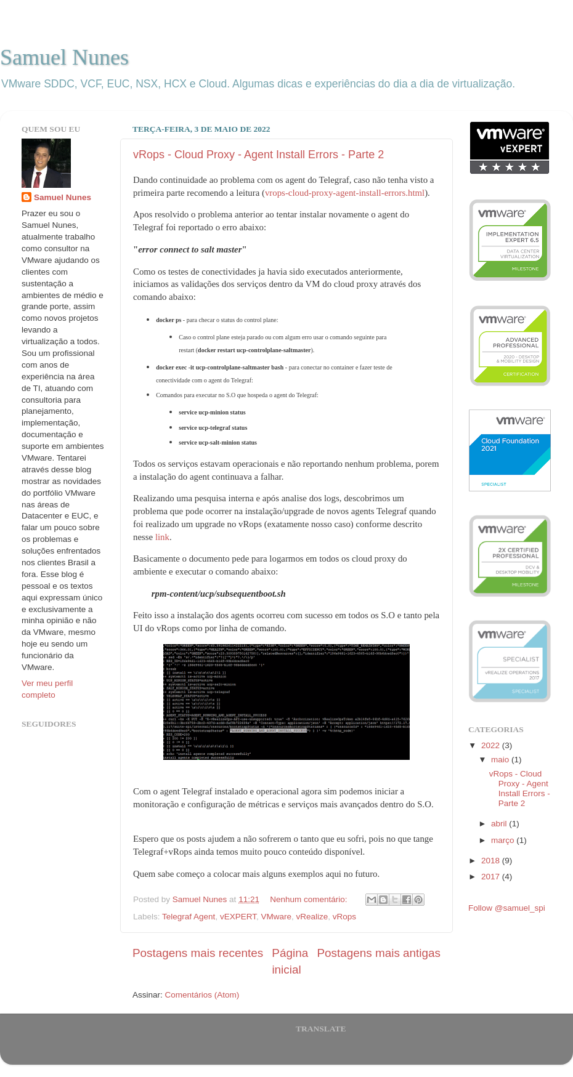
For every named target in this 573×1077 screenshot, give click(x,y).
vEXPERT (238, 916)
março (503, 840)
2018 (491, 860)
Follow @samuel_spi (506, 908)
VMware (276, 916)
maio (501, 759)
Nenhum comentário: (309, 899)
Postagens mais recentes (197, 952)
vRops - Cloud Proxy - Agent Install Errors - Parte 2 (258, 154)
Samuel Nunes (64, 57)
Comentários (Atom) (202, 994)
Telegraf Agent (188, 916)
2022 (491, 745)
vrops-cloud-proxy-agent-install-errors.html (345, 193)
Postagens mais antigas (379, 952)
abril (500, 823)
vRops (344, 916)
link (162, 537)
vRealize (312, 916)
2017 (491, 876)
